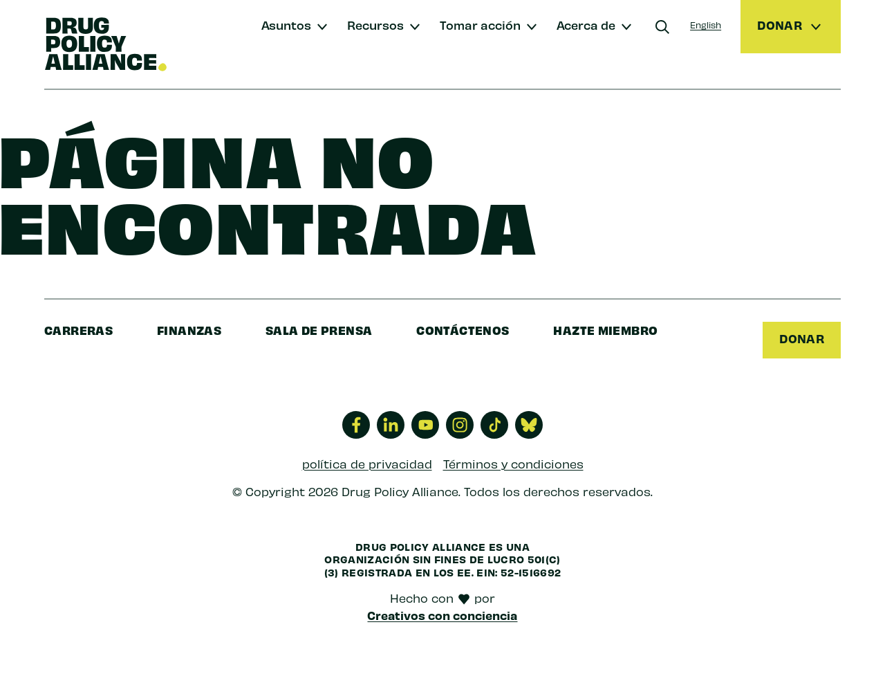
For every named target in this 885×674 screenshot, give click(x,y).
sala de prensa (319, 329)
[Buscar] (662, 27)
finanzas (189, 329)
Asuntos (286, 24)
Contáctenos (462, 329)
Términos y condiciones (513, 464)
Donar (801, 338)
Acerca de (586, 24)
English (705, 24)
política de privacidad (367, 464)
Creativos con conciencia (442, 615)
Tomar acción (480, 24)
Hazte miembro (605, 329)
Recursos (375, 24)
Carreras (78, 329)
